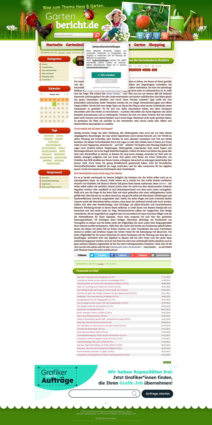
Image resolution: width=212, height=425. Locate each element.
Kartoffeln (58, 139)
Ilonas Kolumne (48, 73)
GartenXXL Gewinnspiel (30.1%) (90, 309)
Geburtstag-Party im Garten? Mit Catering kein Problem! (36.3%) (103, 283)
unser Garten (113, 93)
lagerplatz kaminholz (49, 151)
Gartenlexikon (78, 45)
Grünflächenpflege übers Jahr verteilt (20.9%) (95, 342)
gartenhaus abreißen (133, 70)
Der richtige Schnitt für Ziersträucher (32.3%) (95, 306)
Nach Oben (167, 362)
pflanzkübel (48, 139)
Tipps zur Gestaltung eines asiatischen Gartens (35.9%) (98, 287)
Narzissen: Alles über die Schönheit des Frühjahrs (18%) (99, 348)
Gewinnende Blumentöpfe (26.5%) (91, 329)
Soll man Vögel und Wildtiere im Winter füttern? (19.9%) (99, 345)
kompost (62, 148)
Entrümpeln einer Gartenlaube (125, 247)
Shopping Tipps (48, 77)
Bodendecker (46, 154)
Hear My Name (104, 418)
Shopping (157, 45)
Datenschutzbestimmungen (97, 67)
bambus (62, 151)
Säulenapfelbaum (46, 157)
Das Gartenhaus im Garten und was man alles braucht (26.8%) (101, 325)
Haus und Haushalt (49, 70)
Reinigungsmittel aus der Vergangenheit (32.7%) (96, 300)
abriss (154, 70)
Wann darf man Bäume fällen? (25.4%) (92, 332)
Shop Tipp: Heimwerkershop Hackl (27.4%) (94, 322)
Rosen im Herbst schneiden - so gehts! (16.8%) (95, 351)
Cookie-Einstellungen (100, 60)
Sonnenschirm (53, 142)
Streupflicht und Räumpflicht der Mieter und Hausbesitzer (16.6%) (103, 355)
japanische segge (61, 157)
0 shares (142, 255)
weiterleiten (162, 255)
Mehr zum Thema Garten (51, 187)
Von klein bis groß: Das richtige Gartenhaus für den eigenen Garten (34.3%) (107, 293)
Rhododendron (59, 154)
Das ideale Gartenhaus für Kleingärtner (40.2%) (96, 277)
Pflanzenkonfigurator (53, 145)
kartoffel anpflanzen (49, 148)
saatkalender (47, 160)
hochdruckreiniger (53, 164)
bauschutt (146, 70)
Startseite (54, 45)
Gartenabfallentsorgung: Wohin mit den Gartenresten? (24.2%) (101, 335)
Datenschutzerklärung (50, 181)
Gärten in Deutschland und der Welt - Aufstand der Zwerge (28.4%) (103, 319)
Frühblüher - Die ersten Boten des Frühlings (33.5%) (98, 296)
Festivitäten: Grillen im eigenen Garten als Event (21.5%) (99, 338)
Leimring (59, 136)
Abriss (162, 183)
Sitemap (129, 412)
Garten (71, 20)
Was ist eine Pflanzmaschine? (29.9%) (92, 316)
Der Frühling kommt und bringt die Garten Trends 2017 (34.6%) (102, 290)
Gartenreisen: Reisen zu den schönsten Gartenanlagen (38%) (101, 280)
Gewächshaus (48, 136)
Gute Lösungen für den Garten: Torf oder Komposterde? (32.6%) (102, 303)
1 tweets (102, 255)
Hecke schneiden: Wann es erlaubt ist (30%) (94, 312)
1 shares (122, 255)
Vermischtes (46, 80)
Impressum (46, 184)
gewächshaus (59, 160)
